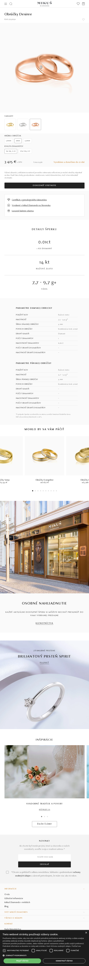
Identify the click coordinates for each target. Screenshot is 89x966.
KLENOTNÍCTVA (44, 623)
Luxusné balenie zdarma (23, 211)
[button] (44, 955)
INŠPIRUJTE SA (44, 809)
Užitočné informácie (13, 898)
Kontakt (8, 924)
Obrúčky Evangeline (44, 480)
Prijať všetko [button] (22, 961)
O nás (7, 894)
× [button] (86, 933)
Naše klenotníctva (12, 929)
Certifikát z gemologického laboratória (29, 200)
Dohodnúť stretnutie (44, 186)
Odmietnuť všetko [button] (64, 961)
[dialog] (44, 948)
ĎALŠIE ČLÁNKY (44, 824)
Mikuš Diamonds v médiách (17, 902)
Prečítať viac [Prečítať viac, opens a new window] (76, 946)
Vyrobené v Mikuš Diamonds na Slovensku (31, 205)
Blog (6, 906)
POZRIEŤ (44, 663)
